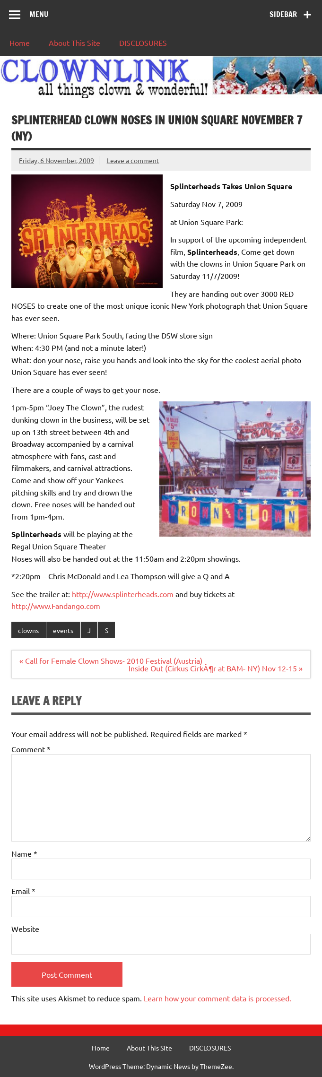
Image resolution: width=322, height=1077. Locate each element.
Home (19, 42)
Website (25, 928)
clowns (28, 630)
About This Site (74, 42)
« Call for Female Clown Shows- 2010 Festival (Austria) (110, 660)
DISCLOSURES (143, 42)
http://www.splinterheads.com (123, 594)
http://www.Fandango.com (55, 605)
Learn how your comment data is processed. (217, 998)
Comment (31, 749)
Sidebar (283, 14)
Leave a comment (133, 160)
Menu (38, 14)
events (63, 630)
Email (23, 891)
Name (24, 853)
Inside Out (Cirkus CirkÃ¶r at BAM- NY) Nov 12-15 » (216, 668)
